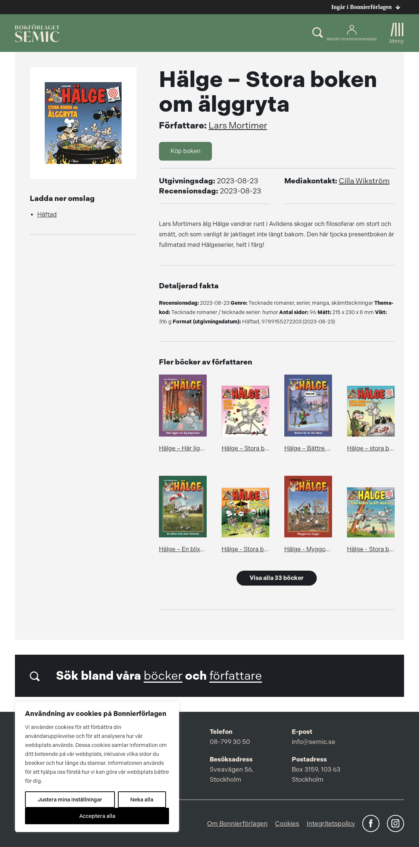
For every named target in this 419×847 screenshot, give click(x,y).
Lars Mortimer (238, 125)
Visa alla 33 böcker (277, 577)
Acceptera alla (97, 816)
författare (235, 676)
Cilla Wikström (364, 181)
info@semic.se (313, 741)
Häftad (47, 214)
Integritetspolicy (331, 823)
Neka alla (141, 800)
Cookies (287, 823)
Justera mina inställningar (70, 800)
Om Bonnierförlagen (237, 823)
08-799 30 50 (230, 741)
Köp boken (185, 151)
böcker (163, 676)
